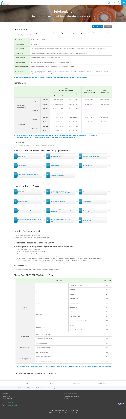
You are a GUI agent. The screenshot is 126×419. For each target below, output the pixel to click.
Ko (113, 2)
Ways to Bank (31, 388)
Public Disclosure (8, 398)
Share (107, 26)
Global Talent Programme (71, 394)
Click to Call (97, 26)
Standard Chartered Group (71, 396)
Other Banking (41, 388)
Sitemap (66, 398)
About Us (5, 394)
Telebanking (51, 388)
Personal (22, 388)
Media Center (6, 396)
